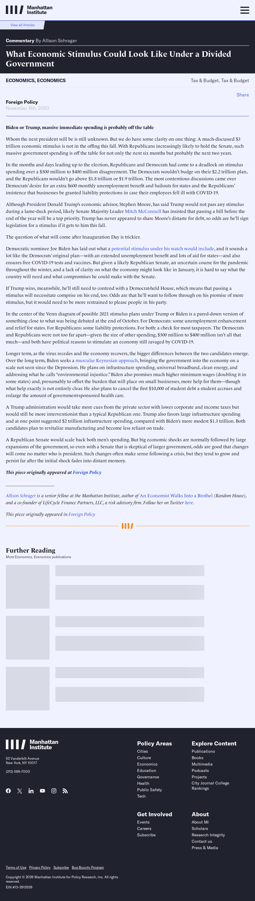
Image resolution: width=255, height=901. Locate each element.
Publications (203, 751)
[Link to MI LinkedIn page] (31, 792)
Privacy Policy (39, 867)
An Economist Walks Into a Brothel (176, 495)
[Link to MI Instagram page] (53, 793)
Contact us (202, 841)
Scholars (200, 828)
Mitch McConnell (143, 211)
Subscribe (146, 834)
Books (197, 757)
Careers (144, 828)
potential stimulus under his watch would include (162, 248)
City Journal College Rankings (210, 785)
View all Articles (23, 25)
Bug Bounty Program (88, 867)
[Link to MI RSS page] (65, 792)
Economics (20, 80)
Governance (148, 777)
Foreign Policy (22, 102)
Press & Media (205, 847)
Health (143, 783)
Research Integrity (208, 834)
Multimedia (202, 764)
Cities (142, 751)
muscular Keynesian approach (107, 360)
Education (146, 770)
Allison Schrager (59, 40)
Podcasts (200, 770)
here (189, 502)
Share (243, 94)
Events (143, 822)
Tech (141, 796)
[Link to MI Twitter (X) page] (19, 791)
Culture (144, 757)
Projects (199, 777)
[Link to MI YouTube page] (42, 791)
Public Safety (149, 789)
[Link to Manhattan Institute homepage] (32, 747)
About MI (200, 822)
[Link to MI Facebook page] (8, 792)
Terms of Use (16, 867)
